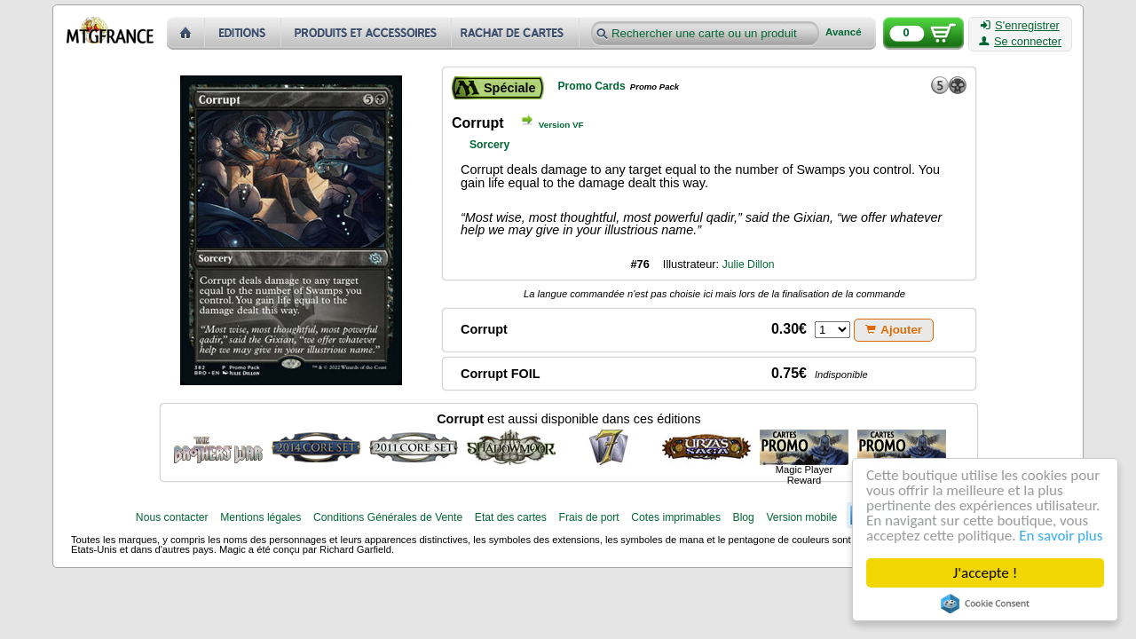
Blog (743, 517)
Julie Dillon (748, 264)
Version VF (561, 125)
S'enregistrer (1020, 26)
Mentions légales (260, 517)
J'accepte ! (985, 573)
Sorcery (489, 144)
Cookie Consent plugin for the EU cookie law (985, 603)
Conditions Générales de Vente (387, 517)
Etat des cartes (511, 517)
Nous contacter (172, 517)
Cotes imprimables (676, 517)
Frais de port (588, 517)
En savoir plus (1061, 535)
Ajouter (893, 329)
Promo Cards (591, 86)
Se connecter (1020, 42)
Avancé (843, 32)
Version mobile (801, 517)
